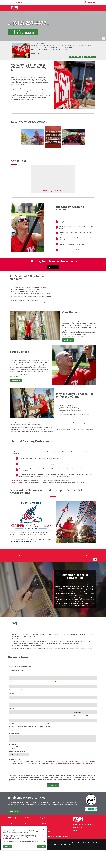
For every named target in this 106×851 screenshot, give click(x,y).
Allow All (7, 846)
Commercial (28, 822)
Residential (14, 747)
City (10, 715)
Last (55, 681)
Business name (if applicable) (17, 690)
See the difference (17, 483)
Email (49, 723)
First (11, 681)
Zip (86, 715)
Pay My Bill (75, 57)
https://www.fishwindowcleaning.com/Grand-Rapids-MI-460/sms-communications (46, 766)
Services (43, 8)
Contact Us (74, 8)
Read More (68, 340)
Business (13, 749)
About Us (60, 8)
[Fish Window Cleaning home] (15, 8)
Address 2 (12, 708)
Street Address (13, 701)
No (11, 730)
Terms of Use (43, 822)
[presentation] (53, 771)
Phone (11, 723)
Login (75, 831)
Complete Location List (14, 824)
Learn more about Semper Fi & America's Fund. (24, 541)
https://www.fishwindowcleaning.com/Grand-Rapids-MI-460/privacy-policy (66, 764)
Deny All (41, 846)
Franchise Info (91, 8)
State (74, 715)
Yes (11, 728)
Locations (51, 8)
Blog (68, 8)
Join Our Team (88, 57)
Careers (83, 8)
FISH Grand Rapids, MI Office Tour (53, 191)
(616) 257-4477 (90, 2)
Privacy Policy (43, 824)
